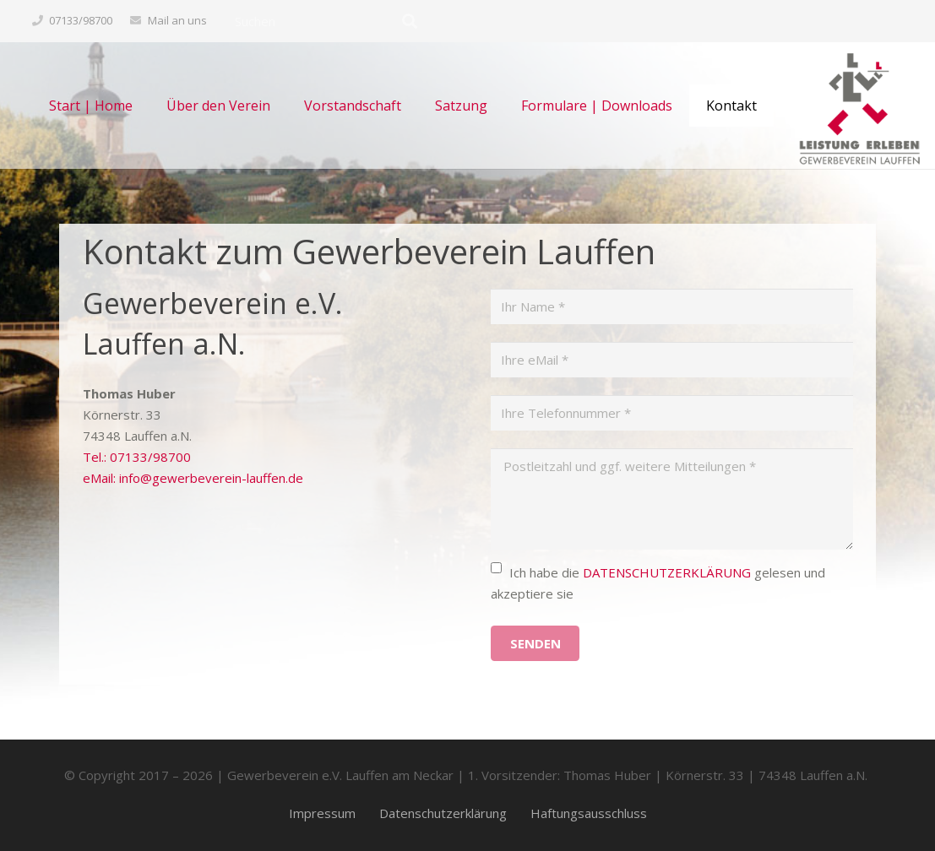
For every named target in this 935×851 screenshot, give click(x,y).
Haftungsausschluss (588, 813)
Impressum (322, 813)
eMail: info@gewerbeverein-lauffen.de (193, 477)
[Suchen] (326, 21)
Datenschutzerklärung (443, 813)
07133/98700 (80, 20)
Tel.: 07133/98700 (137, 456)
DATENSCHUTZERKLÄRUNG (667, 572)
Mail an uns (177, 20)
